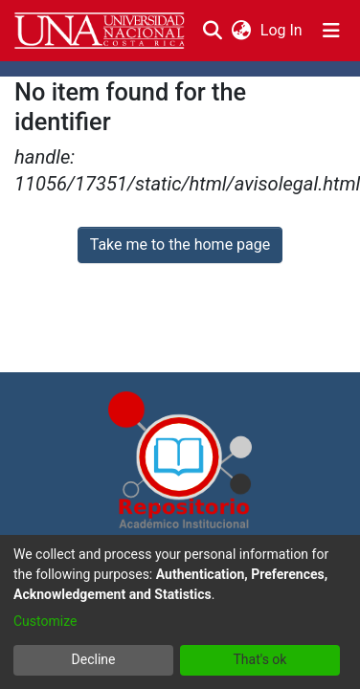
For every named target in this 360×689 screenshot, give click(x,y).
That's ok (260, 659)
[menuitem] (241, 30)
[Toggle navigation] (331, 30)
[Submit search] (212, 30)
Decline (94, 659)
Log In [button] (282, 30)
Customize (45, 621)
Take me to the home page (180, 244)
